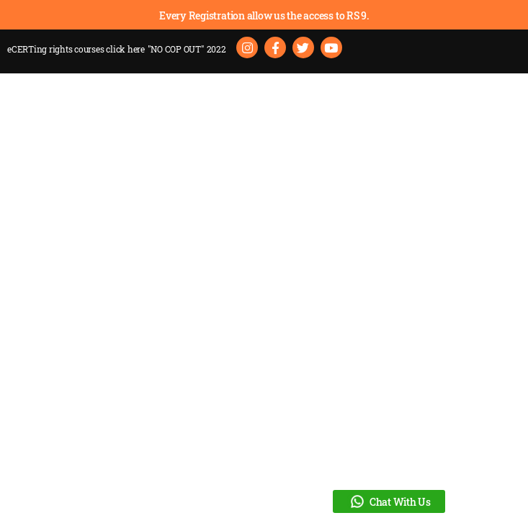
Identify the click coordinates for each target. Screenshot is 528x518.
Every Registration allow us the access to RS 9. (264, 15)
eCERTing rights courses (76, 49)
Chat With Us (389, 501)
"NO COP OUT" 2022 (187, 49)
